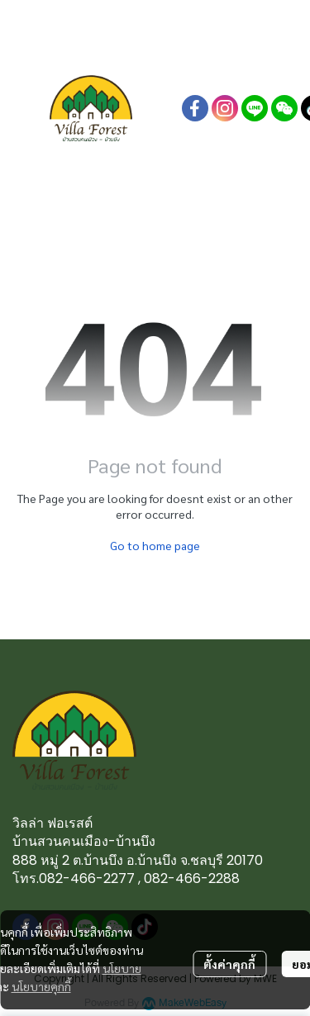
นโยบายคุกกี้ (41, 986)
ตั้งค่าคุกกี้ (229, 964)
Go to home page (155, 545)
